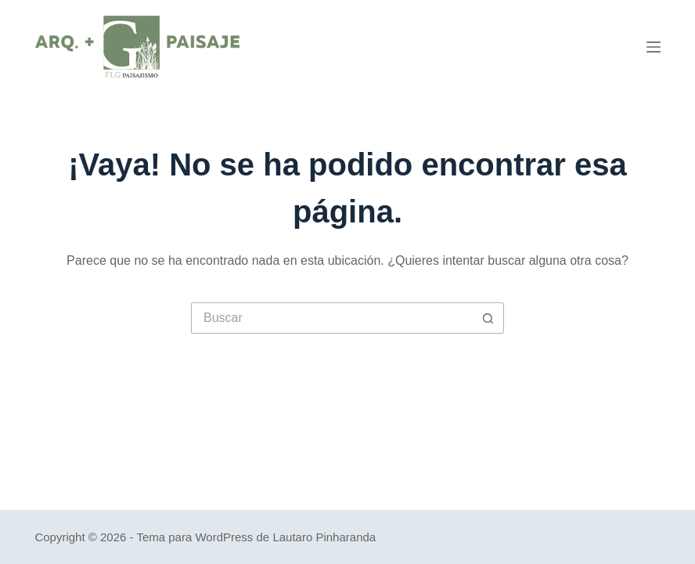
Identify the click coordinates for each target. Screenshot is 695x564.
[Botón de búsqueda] (488, 318)
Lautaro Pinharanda (324, 537)
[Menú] (653, 47)
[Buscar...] (332, 318)
